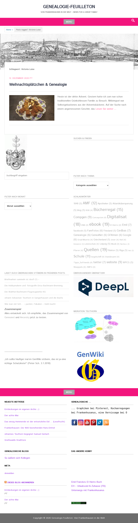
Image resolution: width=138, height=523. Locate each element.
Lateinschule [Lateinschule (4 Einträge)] (91, 244)
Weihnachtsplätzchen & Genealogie (38, 84)
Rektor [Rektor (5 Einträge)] (113, 250)
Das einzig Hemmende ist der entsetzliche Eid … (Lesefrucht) (35, 421)
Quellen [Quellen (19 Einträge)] (95, 250)
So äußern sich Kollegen (17, 458)
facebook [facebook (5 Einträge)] (80, 231)
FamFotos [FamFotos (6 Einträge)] (95, 231)
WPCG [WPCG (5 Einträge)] (128, 262)
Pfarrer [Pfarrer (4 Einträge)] (78, 250)
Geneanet (10, 317)
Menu (69, 21)
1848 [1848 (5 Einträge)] (78, 203)
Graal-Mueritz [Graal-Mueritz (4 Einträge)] (85, 239)
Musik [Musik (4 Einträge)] (115, 244)
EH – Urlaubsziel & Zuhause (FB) (88, 486)
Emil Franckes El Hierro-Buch (86, 482)
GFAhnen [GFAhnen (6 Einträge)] (115, 235)
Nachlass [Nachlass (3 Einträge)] (124, 244)
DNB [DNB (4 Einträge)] (84, 225)
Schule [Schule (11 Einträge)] (82, 256)
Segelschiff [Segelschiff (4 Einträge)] (97, 256)
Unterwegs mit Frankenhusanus (87, 490)
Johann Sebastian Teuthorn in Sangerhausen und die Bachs (34, 297)
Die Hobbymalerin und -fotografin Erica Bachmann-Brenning (34, 285)
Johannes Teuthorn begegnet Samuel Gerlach (27, 434)
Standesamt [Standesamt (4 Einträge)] (112, 256)
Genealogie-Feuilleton (69, 7)
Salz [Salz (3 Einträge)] (130, 250)
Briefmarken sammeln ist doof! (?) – (22, 279)
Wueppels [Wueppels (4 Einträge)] (80, 267)
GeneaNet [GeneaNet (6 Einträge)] (99, 235)
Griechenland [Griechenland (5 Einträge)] (102, 239)
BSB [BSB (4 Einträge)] (89, 210)
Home (9, 30)
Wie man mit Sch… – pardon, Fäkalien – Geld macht (30, 304)
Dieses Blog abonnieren (20, 482)
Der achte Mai (11, 415)
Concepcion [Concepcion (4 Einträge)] (99, 217)
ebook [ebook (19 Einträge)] (99, 224)
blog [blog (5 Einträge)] (81, 210)
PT (31, 78)
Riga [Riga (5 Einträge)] (123, 250)
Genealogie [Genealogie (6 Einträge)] (82, 235)
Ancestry (25, 317)
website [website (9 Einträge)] (114, 262)
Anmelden (9, 473)
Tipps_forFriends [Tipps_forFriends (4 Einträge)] (83, 262)
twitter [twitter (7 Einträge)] (99, 262)
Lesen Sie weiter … (106, 109)
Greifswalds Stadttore (15, 440)
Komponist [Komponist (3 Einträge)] (79, 244)
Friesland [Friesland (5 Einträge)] (110, 231)
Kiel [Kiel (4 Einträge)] (123, 239)
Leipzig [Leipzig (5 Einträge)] (105, 244)
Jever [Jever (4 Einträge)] (115, 239)
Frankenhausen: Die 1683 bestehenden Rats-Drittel (30, 427)
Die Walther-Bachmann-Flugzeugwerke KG (25, 291)
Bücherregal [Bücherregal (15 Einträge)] (108, 210)
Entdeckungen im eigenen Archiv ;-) (22, 409)
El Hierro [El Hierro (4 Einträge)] (115, 225)
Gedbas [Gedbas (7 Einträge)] (124, 231)
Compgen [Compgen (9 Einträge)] (83, 217)
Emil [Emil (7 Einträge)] (127, 225)
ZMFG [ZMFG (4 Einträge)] (91, 267)
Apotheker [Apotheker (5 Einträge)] (105, 203)
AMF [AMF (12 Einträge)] (90, 203)
